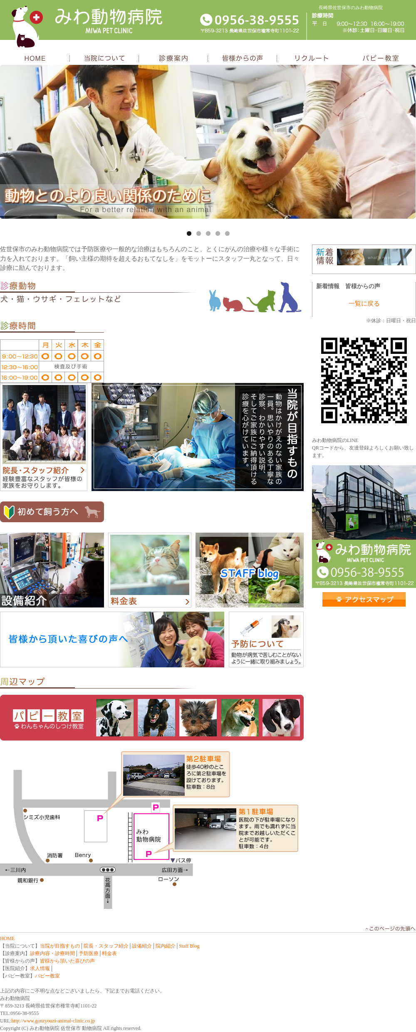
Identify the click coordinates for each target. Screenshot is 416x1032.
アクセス (364, 599)
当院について (104, 59)
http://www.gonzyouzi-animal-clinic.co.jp (53, 1021)
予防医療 (89, 953)
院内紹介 (166, 946)
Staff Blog (189, 946)
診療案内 (173, 59)
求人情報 (40, 968)
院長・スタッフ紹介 (43, 437)
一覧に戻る (364, 303)
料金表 (149, 570)
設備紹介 (52, 570)
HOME (35, 59)
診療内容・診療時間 (52, 953)
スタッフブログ (250, 570)
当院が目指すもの (198, 437)
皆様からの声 (242, 59)
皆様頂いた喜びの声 (112, 640)
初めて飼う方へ (52, 511)
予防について (266, 640)
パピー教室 (380, 59)
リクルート (311, 59)
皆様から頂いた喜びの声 (67, 961)
